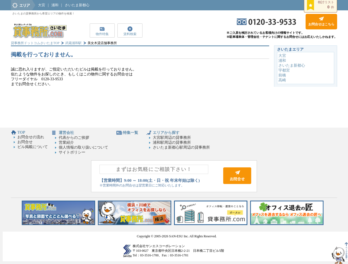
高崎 (282, 80)
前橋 (282, 75)
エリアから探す (166, 133)
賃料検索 (129, 34)
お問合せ (25, 142)
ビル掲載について (32, 147)
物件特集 (102, 34)
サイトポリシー (72, 152)
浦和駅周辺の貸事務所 (172, 142)
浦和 (54, 5)
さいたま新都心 (77, 5)
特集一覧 (130, 133)
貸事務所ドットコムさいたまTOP (35, 43)
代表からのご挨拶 (74, 138)
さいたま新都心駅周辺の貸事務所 (181, 147)
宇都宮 (284, 70)
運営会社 (66, 133)
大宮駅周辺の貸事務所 (172, 138)
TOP (21, 132)
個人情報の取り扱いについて (83, 147)
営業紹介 (66, 142)
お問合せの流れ (30, 137)
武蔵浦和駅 (73, 43)
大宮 (41, 5)
